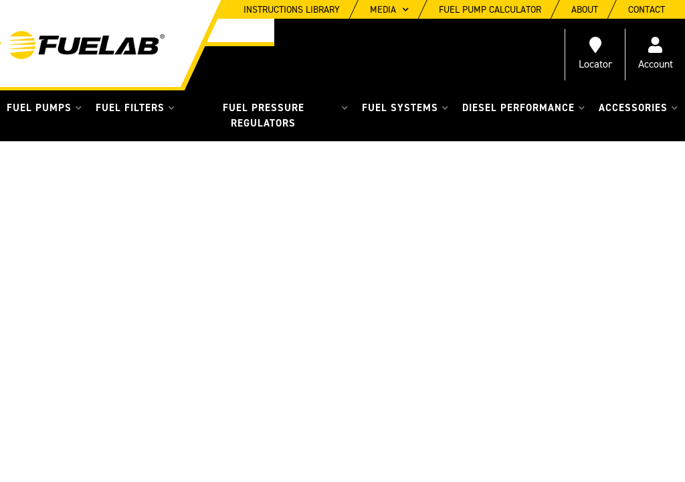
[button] (44, 108)
